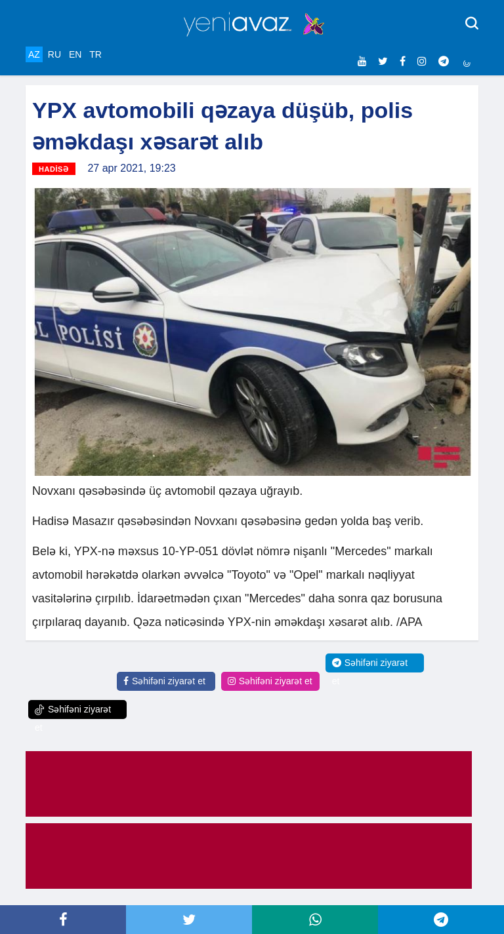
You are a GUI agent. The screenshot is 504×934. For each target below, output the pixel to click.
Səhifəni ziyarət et (164, 681)
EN (75, 54)
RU (54, 54)
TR (95, 54)
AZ (34, 54)
